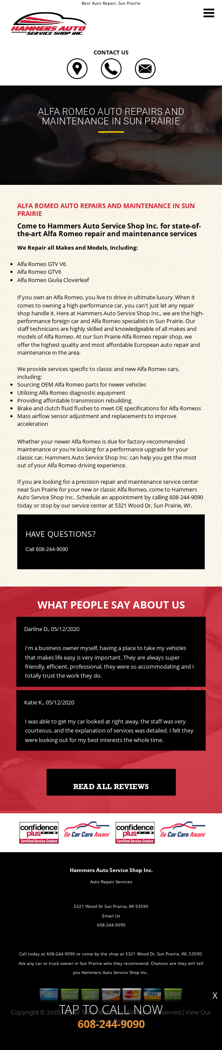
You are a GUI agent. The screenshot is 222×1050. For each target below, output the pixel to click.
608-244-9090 (186, 497)
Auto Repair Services (111, 882)
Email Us (111, 916)
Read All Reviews (111, 786)
